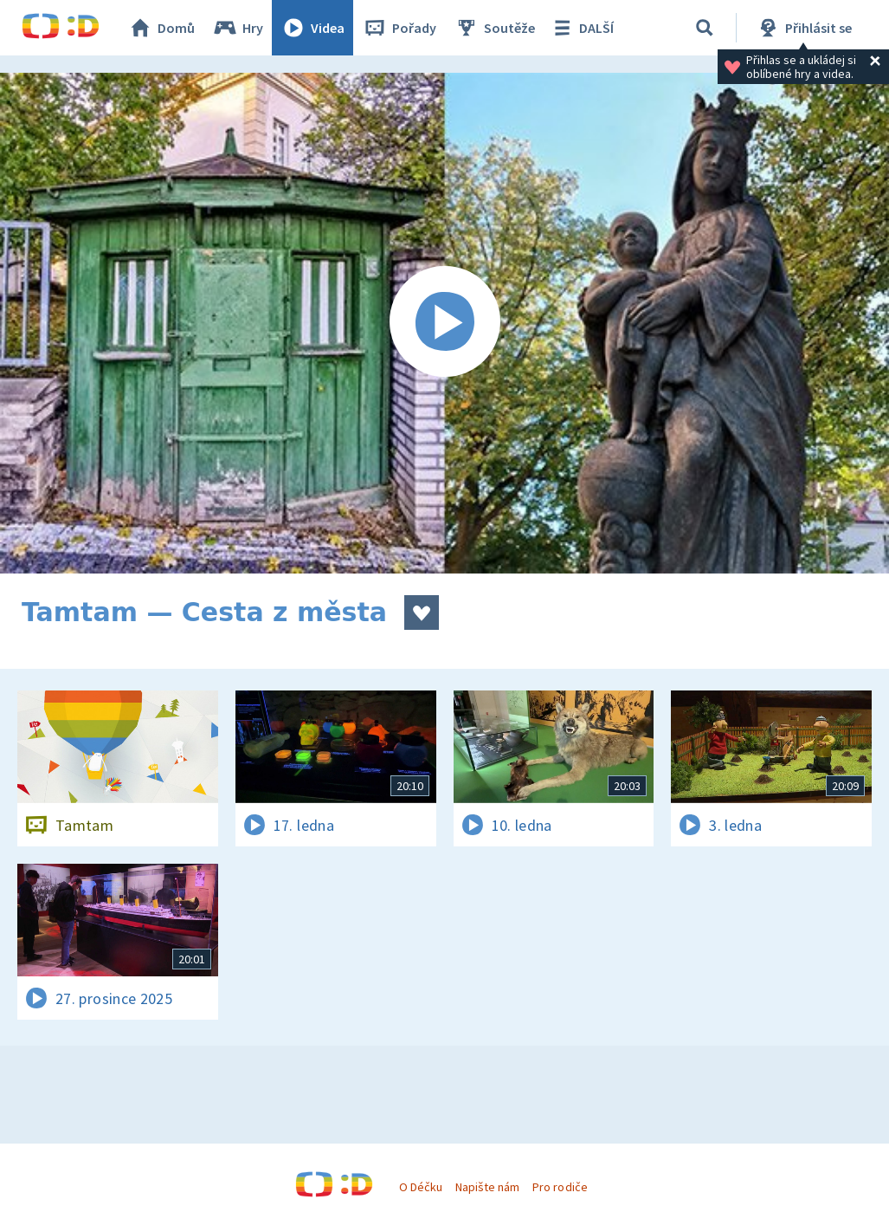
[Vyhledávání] (704, 27)
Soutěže (494, 28)
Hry (237, 28)
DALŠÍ (581, 28)
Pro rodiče (559, 1187)
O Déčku (420, 1187)
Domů (161, 28)
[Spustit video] (444, 323)
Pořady (399, 28)
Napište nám (487, 1187)
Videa (312, 28)
